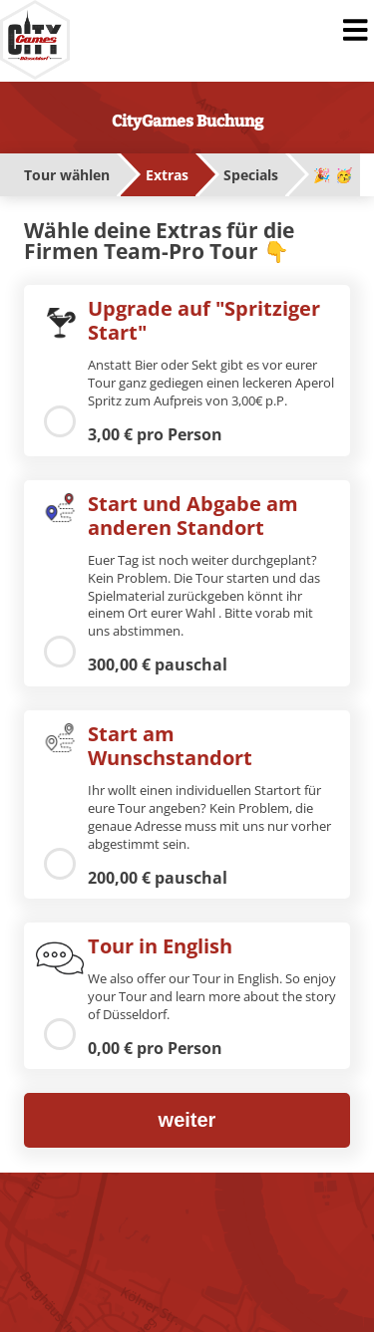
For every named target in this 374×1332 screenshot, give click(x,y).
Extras (167, 174)
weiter (187, 1120)
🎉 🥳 (333, 174)
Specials (250, 174)
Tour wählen (67, 174)
